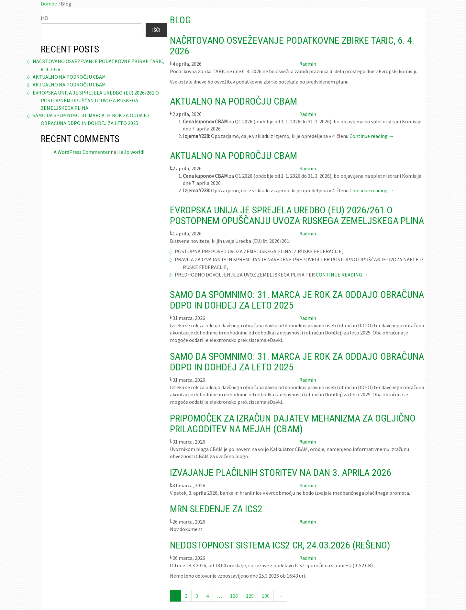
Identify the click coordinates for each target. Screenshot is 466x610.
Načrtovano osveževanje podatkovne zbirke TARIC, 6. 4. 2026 (292, 46)
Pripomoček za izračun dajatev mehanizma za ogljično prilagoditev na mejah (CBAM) (293, 423)
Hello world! (130, 152)
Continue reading (372, 136)
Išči (44, 18)
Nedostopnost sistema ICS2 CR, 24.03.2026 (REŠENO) (280, 545)
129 (250, 596)
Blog (180, 20)
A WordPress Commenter (82, 152)
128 (234, 596)
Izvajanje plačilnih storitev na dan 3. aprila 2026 (280, 472)
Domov (49, 3)
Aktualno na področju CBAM (69, 76)
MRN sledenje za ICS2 (216, 508)
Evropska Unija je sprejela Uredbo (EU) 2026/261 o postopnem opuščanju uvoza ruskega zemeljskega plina (96, 100)
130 (266, 596)
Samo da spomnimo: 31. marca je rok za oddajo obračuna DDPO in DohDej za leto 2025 (297, 300)
